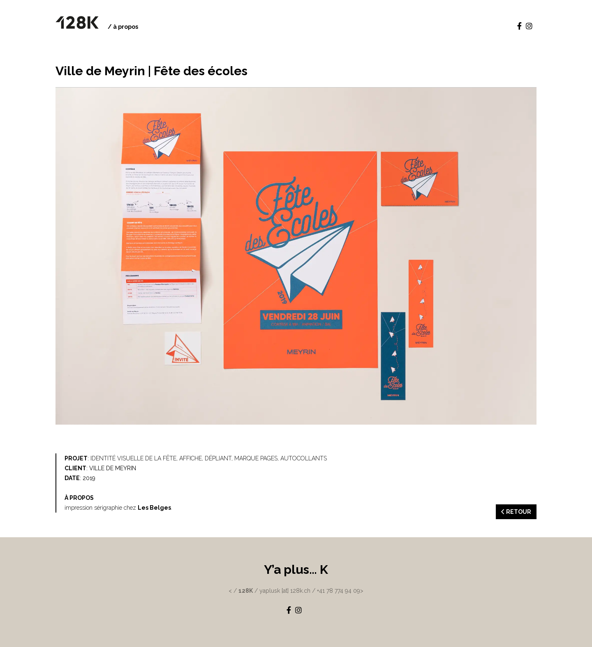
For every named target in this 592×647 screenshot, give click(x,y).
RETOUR (516, 511)
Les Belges (154, 507)
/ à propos (123, 26)
